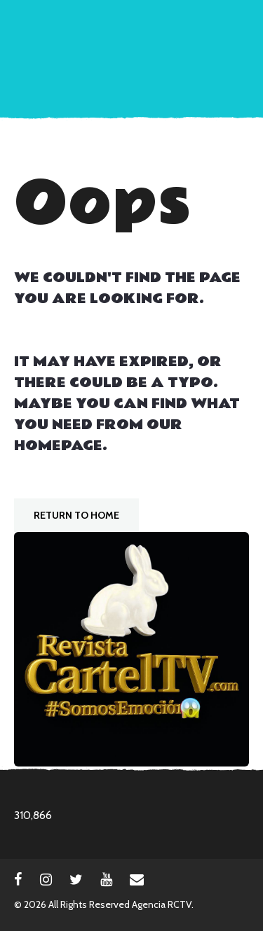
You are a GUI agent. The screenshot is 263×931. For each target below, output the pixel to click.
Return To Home (76, 515)
